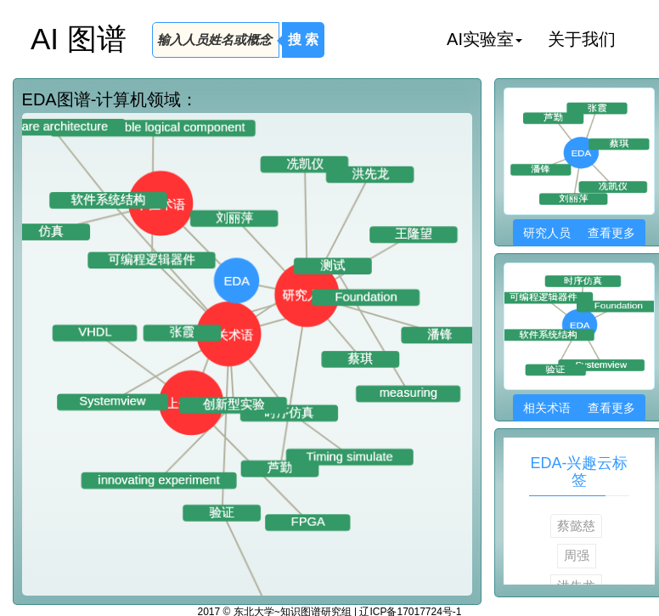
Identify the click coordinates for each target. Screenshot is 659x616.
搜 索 (303, 39)
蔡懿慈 (576, 525)
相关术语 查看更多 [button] (578, 408)
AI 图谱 (79, 38)
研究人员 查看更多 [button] (578, 233)
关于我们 (582, 39)
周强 (576, 555)
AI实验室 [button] (484, 39)
